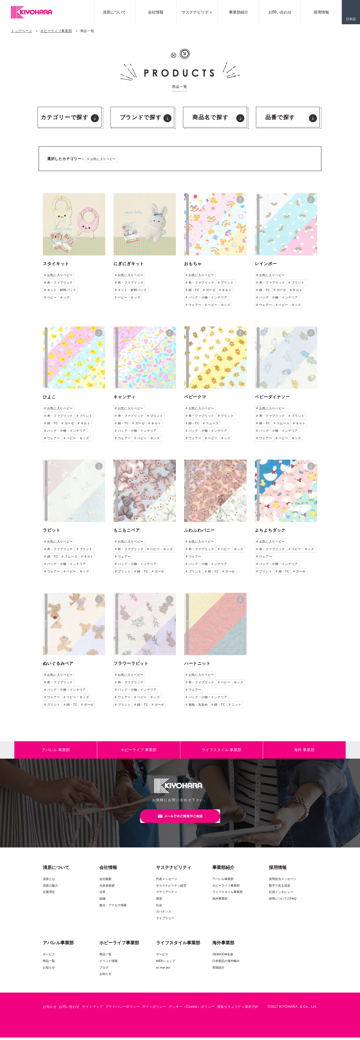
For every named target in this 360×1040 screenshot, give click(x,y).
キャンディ (124, 396)
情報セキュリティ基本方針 (238, 1009)
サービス (49, 956)
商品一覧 (49, 963)
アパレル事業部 (223, 881)
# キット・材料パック (60, 290)
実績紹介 (218, 969)
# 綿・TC (192, 290)
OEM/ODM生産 (222, 956)
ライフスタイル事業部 (227, 894)
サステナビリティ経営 (171, 888)
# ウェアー (193, 304)
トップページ (21, 31)
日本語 (351, 19)
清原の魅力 (50, 888)
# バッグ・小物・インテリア (206, 297)
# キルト (225, 290)
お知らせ (49, 969)
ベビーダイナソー (272, 396)
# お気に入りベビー (101, 159)
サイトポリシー (154, 1009)
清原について (114, 12)
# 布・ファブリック (58, 282)
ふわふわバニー (199, 530)
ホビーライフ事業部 (56, 31)
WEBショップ (165, 963)
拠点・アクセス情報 (113, 907)
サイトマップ (92, 1009)
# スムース (211, 423)
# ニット (235, 704)
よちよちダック (270, 530)
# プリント (226, 282)
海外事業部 (219, 901)
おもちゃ (193, 263)
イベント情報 (108, 963)
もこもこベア (126, 530)
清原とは (49, 881)
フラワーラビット (131, 663)
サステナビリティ (197, 12)
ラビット (51, 530)
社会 (159, 907)
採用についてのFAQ (282, 901)
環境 (159, 901)
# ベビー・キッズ (57, 297)
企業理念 (49, 894)
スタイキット (56, 263)
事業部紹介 (238, 12)
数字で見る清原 (279, 888)
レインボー (266, 263)
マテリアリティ (166, 894)
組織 (102, 901)
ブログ (103, 969)
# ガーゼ (209, 290)
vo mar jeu (163, 969)
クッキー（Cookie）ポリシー (192, 1009)
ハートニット (197, 663)
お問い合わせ (280, 12)
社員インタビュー (281, 894)
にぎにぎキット (128, 263)
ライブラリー (165, 920)
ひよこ (49, 396)
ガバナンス (163, 914)
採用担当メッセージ (282, 881)
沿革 (102, 894)
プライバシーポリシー (122, 1009)
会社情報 (155, 12)
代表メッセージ (166, 881)
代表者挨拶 (107, 888)
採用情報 (321, 12)
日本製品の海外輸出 (226, 963)
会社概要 (105, 881)
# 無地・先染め (197, 704)
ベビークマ (195, 396)
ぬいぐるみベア (58, 663)
